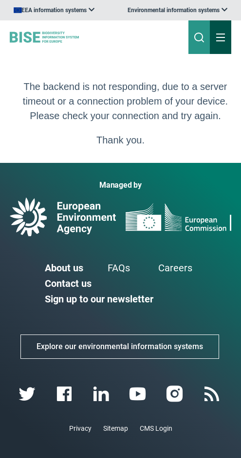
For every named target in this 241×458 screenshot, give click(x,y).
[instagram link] (176, 394)
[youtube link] (139, 394)
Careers (175, 268)
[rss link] (212, 394)
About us (64, 268)
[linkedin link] (102, 394)
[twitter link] (28, 394)
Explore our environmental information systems (120, 346)
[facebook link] (65, 394)
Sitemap (115, 428)
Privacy (80, 428)
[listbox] (177, 10)
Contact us (68, 283)
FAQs (119, 268)
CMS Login (156, 428)
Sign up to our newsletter (99, 299)
